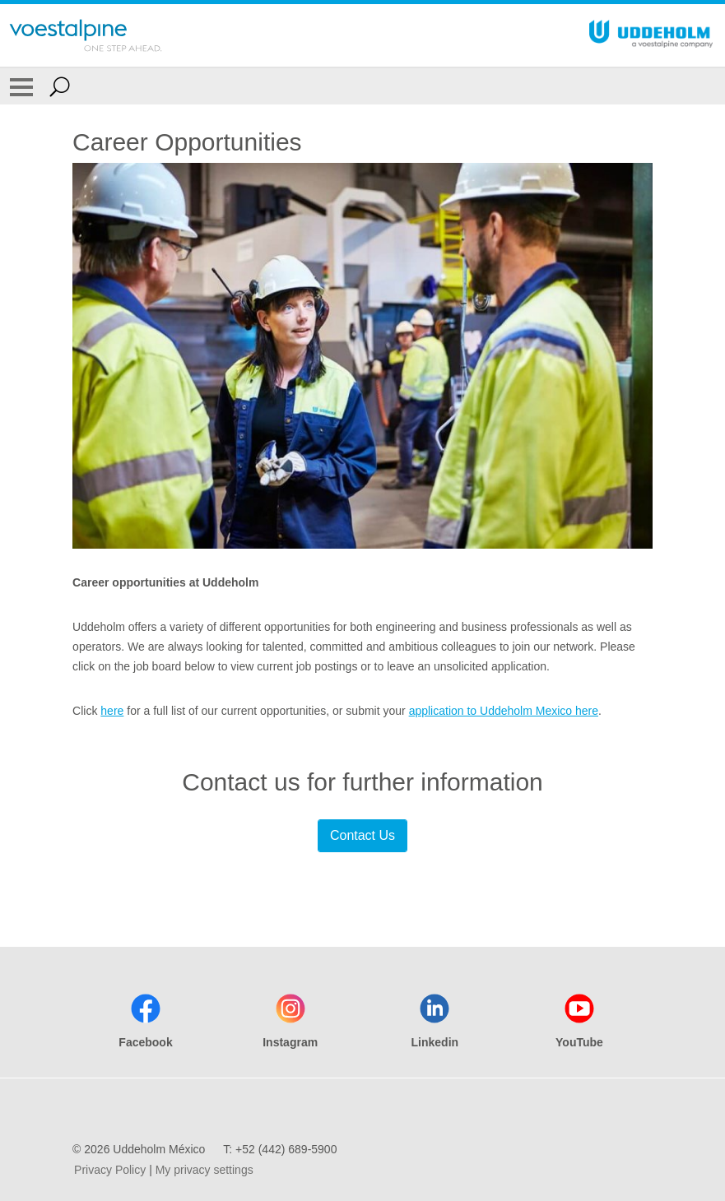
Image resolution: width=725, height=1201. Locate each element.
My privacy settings (204, 1169)
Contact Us (362, 835)
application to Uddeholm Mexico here (503, 710)
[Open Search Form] (60, 86)
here (111, 710)
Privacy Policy (110, 1169)
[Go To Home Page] (85, 35)
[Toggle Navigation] (21, 86)
